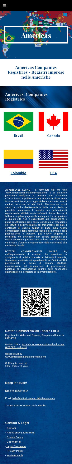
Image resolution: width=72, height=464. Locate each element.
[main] (36, 35)
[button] (4, 5)
